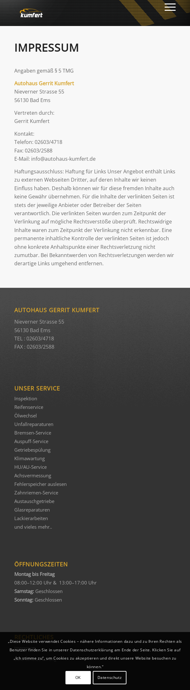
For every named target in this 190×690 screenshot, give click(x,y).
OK (78, 677)
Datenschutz (110, 677)
